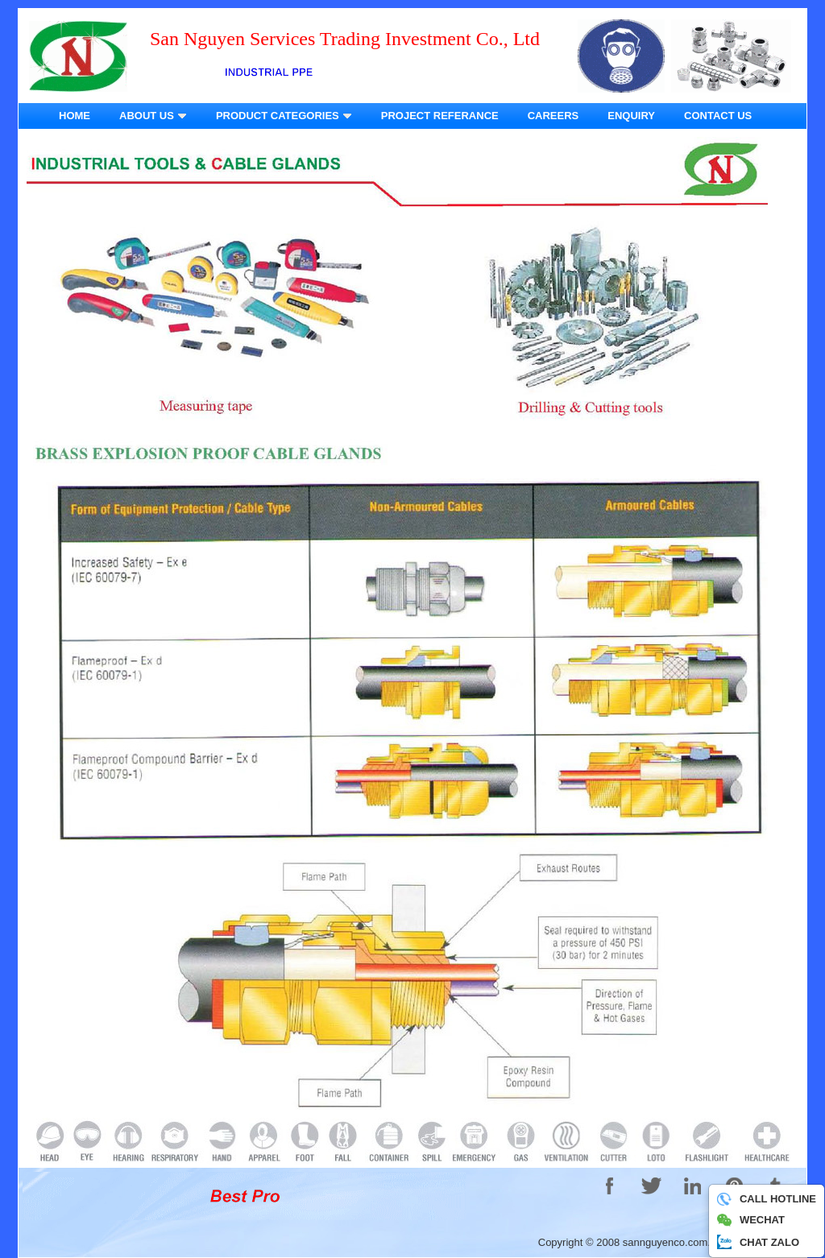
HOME (74, 116)
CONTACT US (718, 116)
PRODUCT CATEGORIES (284, 116)
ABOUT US (153, 116)
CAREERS (553, 116)
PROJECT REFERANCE (440, 116)
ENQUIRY (631, 116)
